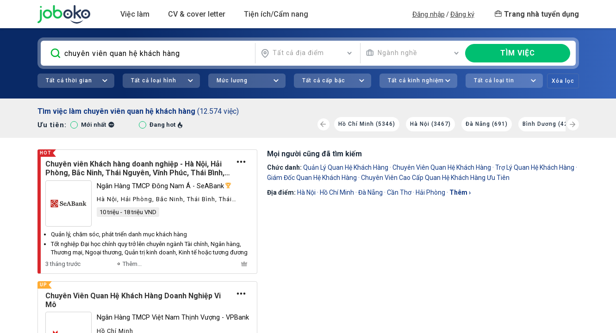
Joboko (63, 14)
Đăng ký (462, 14)
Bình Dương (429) (548, 124)
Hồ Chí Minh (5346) (366, 124)
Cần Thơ (399, 192)
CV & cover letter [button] (196, 14)
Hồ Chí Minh (337, 192)
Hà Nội (306, 192)
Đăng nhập (428, 14)
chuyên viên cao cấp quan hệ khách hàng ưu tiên (435, 177)
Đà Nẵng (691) (487, 124)
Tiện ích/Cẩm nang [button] (276, 14)
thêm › (460, 192)
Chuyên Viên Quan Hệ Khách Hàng (441, 167)
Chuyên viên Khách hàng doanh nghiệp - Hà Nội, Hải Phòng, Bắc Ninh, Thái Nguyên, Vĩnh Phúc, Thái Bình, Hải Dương (134, 168)
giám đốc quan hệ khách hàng (312, 177)
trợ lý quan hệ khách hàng (534, 167)
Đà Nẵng (370, 192)
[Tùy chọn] (241, 162)
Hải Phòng (430, 192)
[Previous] (323, 124)
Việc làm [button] (134, 14)
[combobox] (306, 53)
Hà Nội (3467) (430, 124)
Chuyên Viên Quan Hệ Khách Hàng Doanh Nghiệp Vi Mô (133, 300)
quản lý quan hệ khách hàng (345, 167)
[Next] (573, 124)
